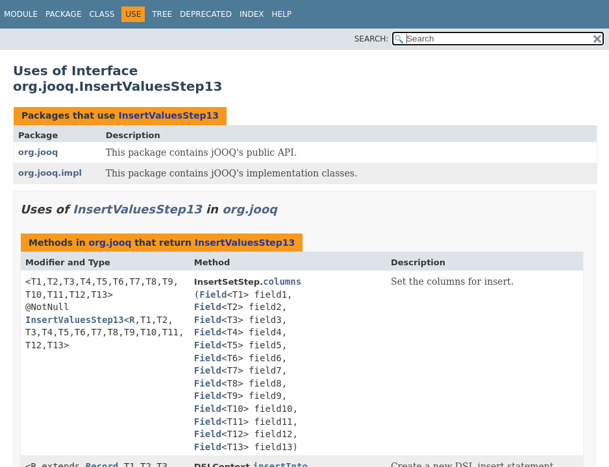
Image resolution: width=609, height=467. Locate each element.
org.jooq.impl (50, 173)
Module (21, 14)
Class (101, 14)
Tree (162, 14)
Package (63, 14)
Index (252, 14)
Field (213, 294)
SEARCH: (371, 38)
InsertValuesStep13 (168, 115)
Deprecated (206, 14)
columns (282, 281)
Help (281, 14)
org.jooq (38, 152)
